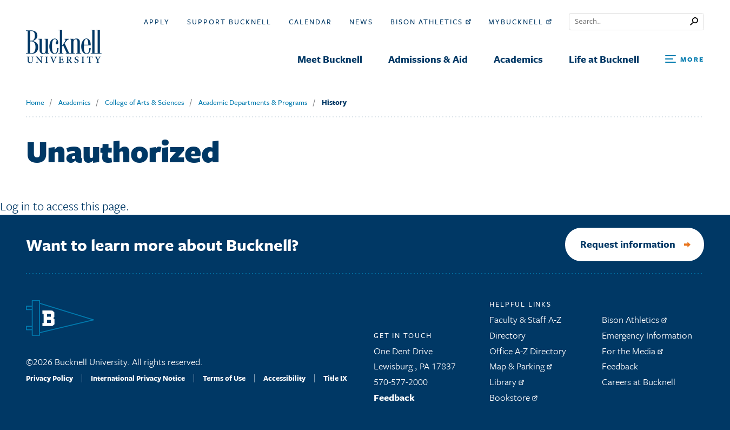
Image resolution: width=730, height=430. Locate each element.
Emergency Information (647, 335)
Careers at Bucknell (638, 381)
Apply (157, 21)
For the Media (632, 351)
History (334, 102)
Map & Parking (520, 366)
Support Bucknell (229, 21)
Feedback (394, 397)
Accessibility (284, 378)
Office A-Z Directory (527, 351)
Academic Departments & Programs (253, 102)
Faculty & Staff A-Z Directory (525, 327)
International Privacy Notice (138, 378)
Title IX (335, 378)
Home (35, 102)
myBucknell (520, 21)
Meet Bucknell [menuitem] (329, 59)
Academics (74, 102)
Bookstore (513, 397)
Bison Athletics (430, 21)
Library (506, 381)
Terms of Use (224, 378)
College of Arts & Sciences (144, 102)
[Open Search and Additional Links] (684, 60)
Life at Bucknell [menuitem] (604, 59)
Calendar (310, 21)
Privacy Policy (49, 378)
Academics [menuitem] (518, 59)
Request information (627, 244)
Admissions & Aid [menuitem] (428, 59)
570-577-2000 (401, 381)
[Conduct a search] (629, 22)
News (361, 21)
